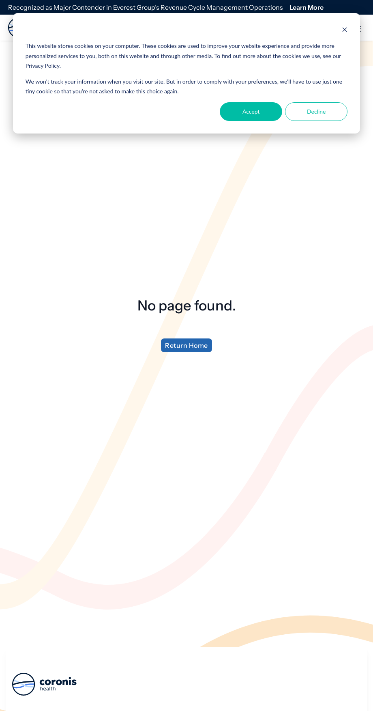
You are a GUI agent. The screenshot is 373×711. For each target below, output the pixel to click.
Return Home (186, 345)
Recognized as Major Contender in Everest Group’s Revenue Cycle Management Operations (145, 7)
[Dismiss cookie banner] (344, 31)
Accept (251, 111)
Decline (316, 111)
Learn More (306, 7)
